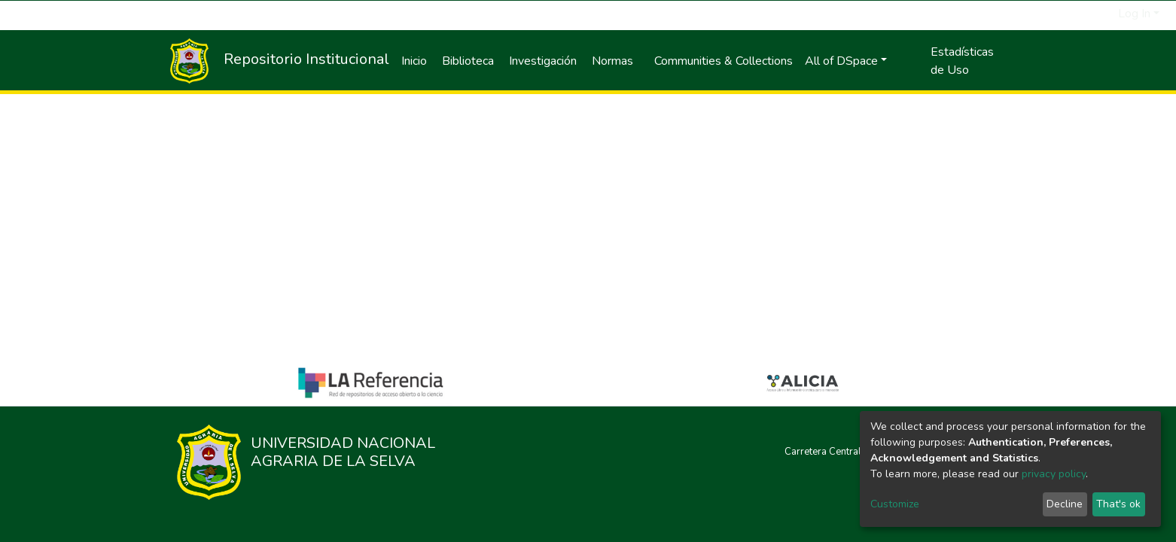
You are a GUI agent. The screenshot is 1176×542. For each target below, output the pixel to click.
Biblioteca (468, 61)
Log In (1134, 13)
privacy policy (1054, 474)
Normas (612, 61)
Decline (1065, 504)
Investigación (543, 61)
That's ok (1118, 504)
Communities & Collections (723, 61)
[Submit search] (1088, 14)
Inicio (414, 61)
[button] (1107, 14)
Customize (894, 504)
